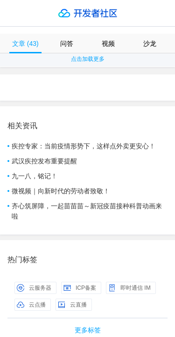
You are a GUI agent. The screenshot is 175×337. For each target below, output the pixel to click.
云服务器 (34, 288)
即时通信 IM (129, 288)
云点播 (31, 304)
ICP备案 (79, 288)
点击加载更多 (88, 59)
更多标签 (88, 330)
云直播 (72, 304)
